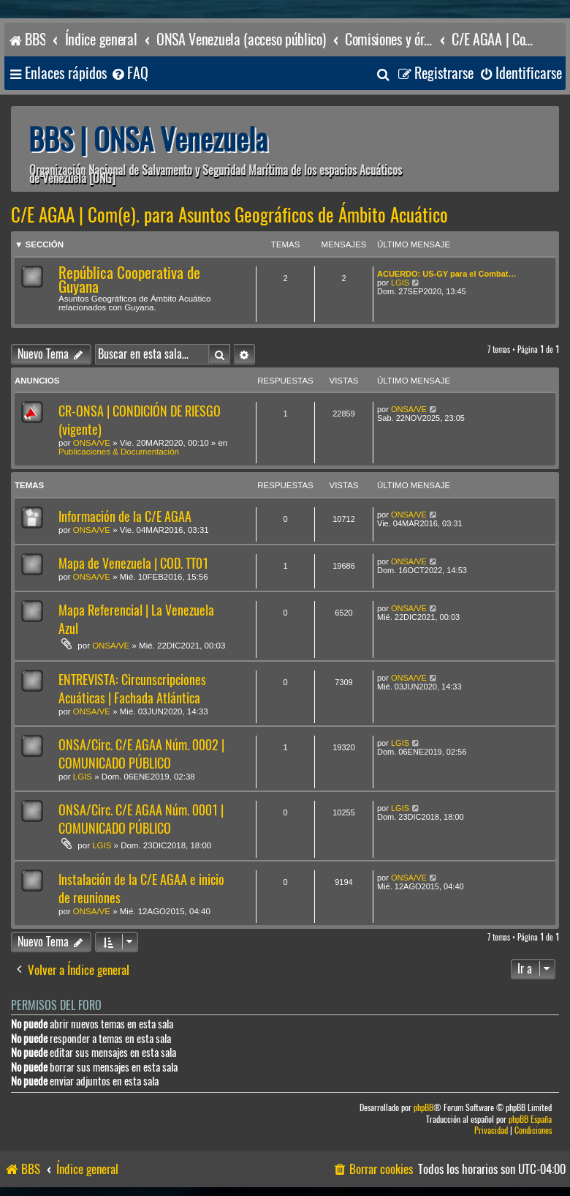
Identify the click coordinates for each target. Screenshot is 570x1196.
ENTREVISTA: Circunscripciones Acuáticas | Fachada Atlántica (132, 688)
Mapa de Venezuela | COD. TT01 (133, 563)
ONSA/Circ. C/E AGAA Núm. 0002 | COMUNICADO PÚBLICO (141, 754)
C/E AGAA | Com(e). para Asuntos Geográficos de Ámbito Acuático (229, 215)
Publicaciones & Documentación (118, 451)
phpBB (423, 1107)
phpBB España (530, 1119)
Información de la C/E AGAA (124, 516)
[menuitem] (129, 73)
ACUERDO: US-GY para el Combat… (447, 273)
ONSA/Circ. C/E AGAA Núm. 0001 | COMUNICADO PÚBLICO (141, 819)
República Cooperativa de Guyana (129, 279)
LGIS (400, 282)
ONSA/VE (91, 442)
